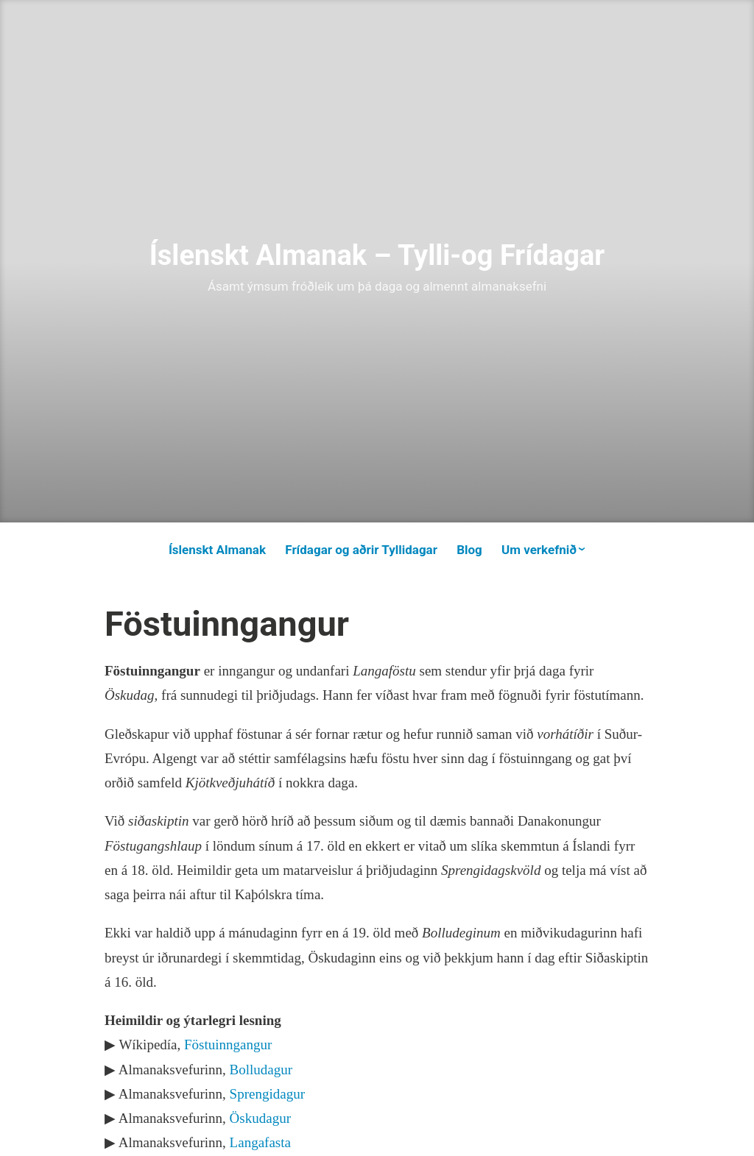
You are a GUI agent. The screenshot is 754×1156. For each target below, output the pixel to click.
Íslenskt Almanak (217, 549)
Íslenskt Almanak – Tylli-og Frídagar (377, 255)
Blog (469, 549)
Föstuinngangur (228, 1044)
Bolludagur (261, 1069)
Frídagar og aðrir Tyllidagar (361, 549)
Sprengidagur (267, 1094)
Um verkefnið (539, 549)
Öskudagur (260, 1118)
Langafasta (260, 1142)
